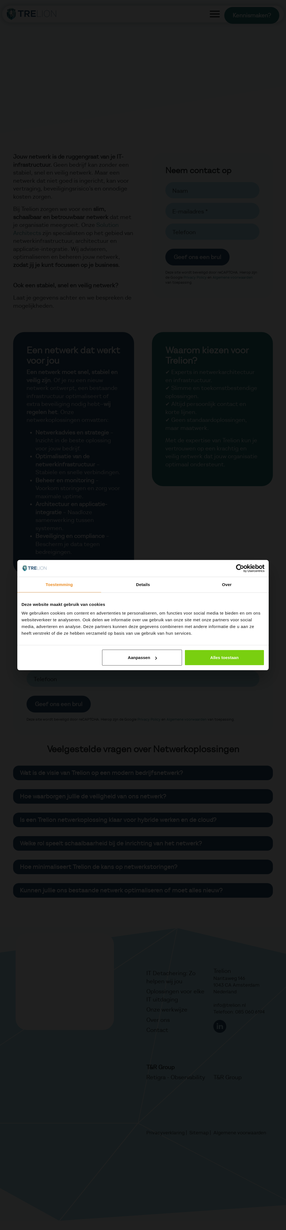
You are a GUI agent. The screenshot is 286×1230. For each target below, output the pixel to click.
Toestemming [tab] (59, 584)
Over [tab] (227, 584)
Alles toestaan (224, 657)
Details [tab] (143, 584)
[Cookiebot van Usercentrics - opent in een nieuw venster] (240, 568)
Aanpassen (142, 657)
